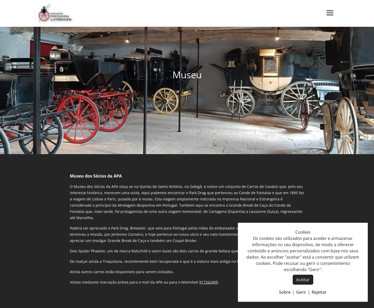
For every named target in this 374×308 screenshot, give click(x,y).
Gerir (301, 292)
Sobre (285, 292)
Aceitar (303, 280)
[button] (330, 13)
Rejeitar (319, 292)
